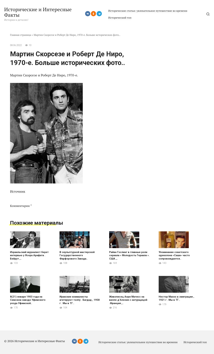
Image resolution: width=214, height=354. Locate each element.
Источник (17, 191)
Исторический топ (119, 17)
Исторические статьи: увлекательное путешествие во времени (147, 11)
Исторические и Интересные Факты (38, 12)
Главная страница (20, 35)
